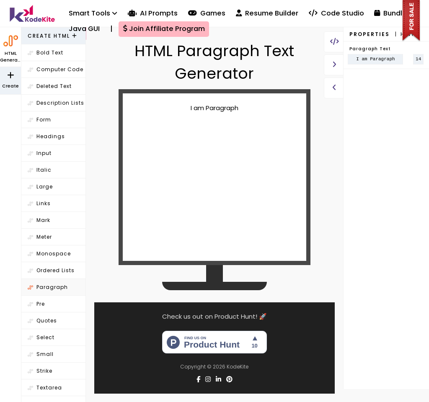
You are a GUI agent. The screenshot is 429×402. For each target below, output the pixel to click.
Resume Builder (267, 13)
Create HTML (53, 35)
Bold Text (45, 52)
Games (206, 13)
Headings (46, 136)
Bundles (392, 13)
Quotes (42, 320)
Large (40, 186)
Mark (39, 220)
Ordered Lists (51, 270)
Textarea (45, 387)
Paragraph (48, 287)
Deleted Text (50, 86)
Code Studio (336, 13)
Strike (40, 370)
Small (41, 354)
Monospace (49, 253)
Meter (40, 236)
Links (39, 203)
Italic (40, 169)
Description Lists (56, 102)
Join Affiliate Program (164, 29)
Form (39, 119)
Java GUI (84, 29)
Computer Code (55, 69)
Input (40, 153)
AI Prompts (153, 13)
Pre (36, 303)
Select (41, 337)
